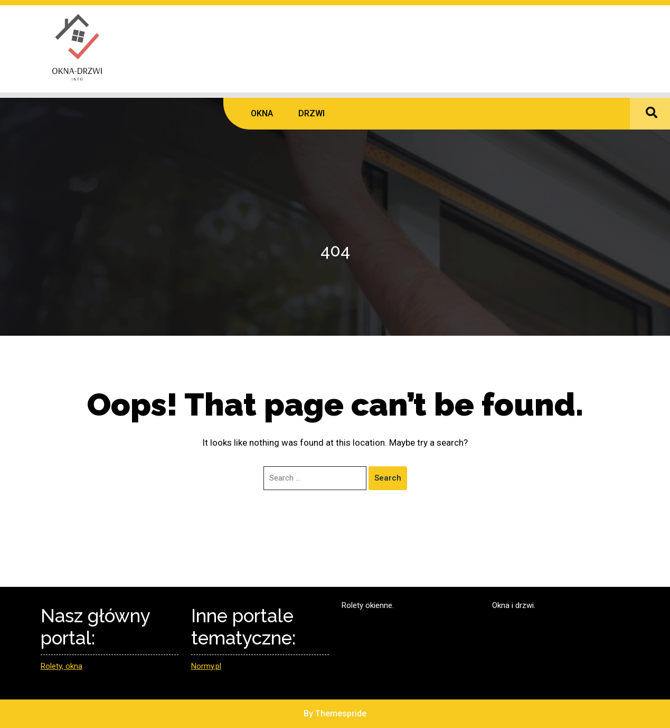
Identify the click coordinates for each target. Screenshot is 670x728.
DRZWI (311, 113)
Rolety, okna (61, 666)
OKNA (262, 113)
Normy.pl (206, 666)
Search (387, 478)
